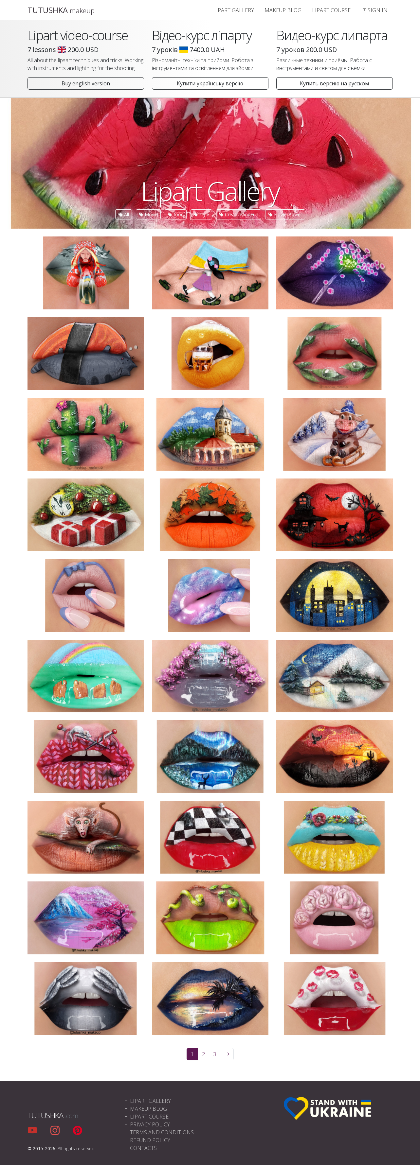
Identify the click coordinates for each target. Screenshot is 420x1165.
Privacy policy (146, 1124)
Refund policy (146, 1140)
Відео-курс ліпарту (201, 35)
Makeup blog (283, 10)
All (123, 214)
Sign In (374, 10)
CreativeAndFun (238, 214)
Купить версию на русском (334, 83)
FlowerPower (285, 214)
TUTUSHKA (61, 10)
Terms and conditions (158, 1132)
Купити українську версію (210, 83)
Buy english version (86, 83)
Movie (148, 214)
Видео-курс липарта (331, 35)
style (201, 214)
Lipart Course (331, 10)
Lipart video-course (77, 35)
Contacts (140, 1148)
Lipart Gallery (233, 10)
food (176, 214)
